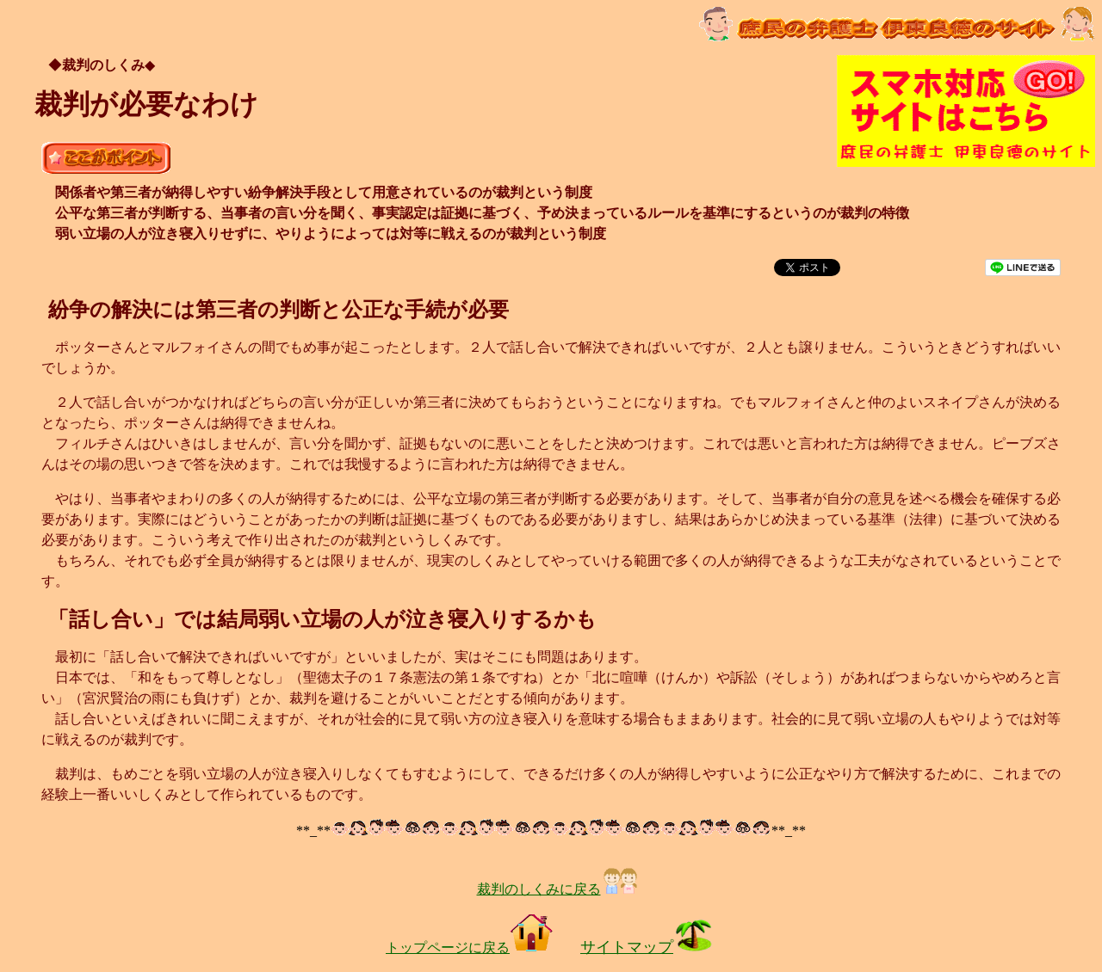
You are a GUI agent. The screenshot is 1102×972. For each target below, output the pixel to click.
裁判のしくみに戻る (558, 889)
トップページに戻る (469, 947)
